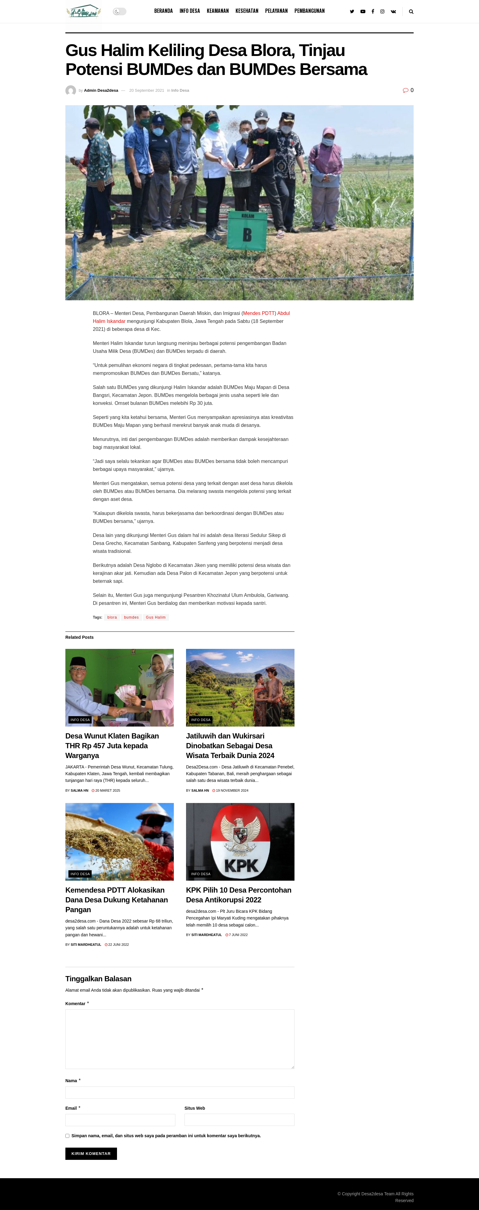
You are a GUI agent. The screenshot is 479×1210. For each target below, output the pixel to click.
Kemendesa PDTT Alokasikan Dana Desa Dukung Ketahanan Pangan (116, 900)
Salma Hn (80, 790)
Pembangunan (309, 10)
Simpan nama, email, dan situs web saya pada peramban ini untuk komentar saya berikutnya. (166, 1135)
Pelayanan (276, 10)
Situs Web (195, 1108)
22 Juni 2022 (117, 944)
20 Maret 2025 (106, 790)
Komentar (77, 1003)
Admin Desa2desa (101, 90)
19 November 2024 (230, 790)
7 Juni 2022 (236, 935)
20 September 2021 (146, 90)
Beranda (163, 10)
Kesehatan (247, 10)
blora (112, 617)
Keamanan (218, 10)
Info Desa (190, 10)
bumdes (131, 617)
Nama (73, 1080)
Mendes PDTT (259, 313)
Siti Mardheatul (86, 944)
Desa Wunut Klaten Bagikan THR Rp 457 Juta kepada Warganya (112, 746)
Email (73, 1108)
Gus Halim (156, 617)
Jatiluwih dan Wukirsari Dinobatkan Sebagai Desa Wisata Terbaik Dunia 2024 (230, 746)
